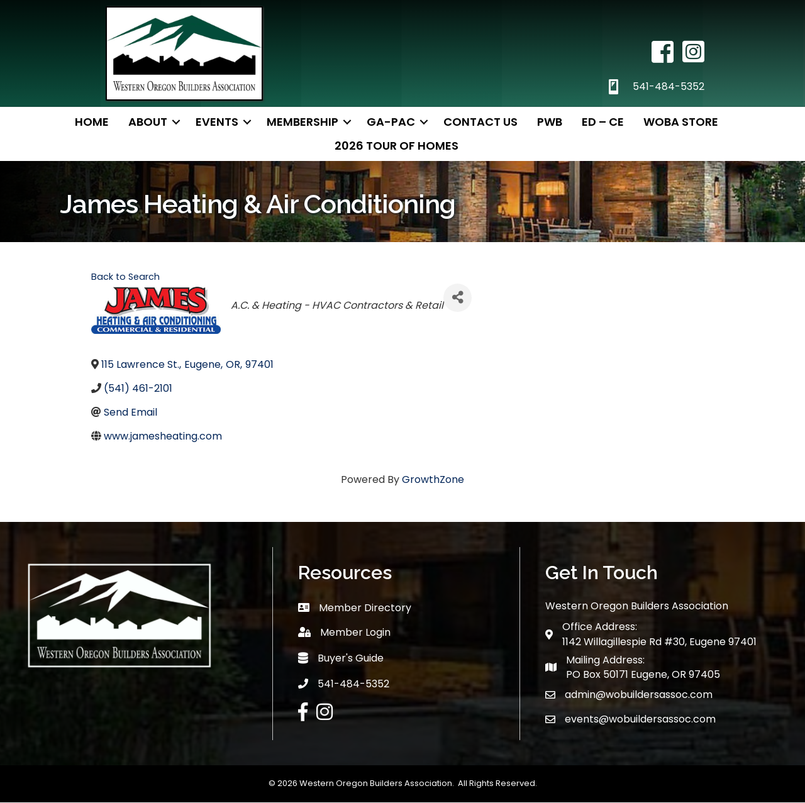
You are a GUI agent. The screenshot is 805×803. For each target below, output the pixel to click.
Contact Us (480, 122)
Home (92, 122)
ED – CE (603, 122)
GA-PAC (391, 122)
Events (217, 122)
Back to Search (125, 276)
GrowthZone (433, 479)
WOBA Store (680, 122)
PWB (549, 122)
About (147, 122)
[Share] (457, 298)
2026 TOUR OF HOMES (396, 145)
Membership (302, 122)
